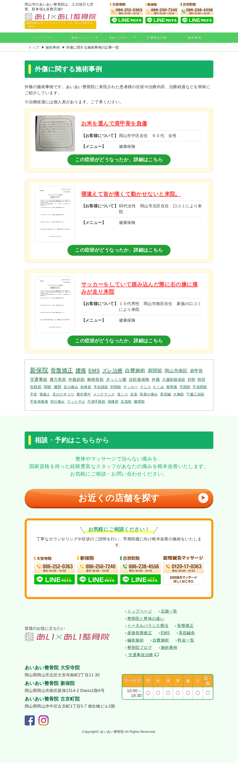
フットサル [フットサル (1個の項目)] (76, 402)
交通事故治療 (156, 38)
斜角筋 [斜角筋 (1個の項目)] (86, 387)
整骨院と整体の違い (146, 618)
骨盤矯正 (185, 625)
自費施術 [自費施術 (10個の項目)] (135, 370)
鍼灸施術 (135, 640)
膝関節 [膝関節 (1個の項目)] (139, 402)
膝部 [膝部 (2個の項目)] (58, 387)
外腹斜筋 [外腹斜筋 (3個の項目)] (76, 379)
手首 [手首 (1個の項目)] (33, 394)
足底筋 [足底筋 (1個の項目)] (126, 402)
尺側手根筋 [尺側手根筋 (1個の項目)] (96, 402)
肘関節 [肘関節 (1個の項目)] (115, 387)
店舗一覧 (169, 611)
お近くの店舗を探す (142, 498)
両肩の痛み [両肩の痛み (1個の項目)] (149, 394)
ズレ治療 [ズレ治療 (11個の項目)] (112, 370)
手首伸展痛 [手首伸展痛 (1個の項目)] (39, 402)
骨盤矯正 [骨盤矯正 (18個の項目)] (62, 370)
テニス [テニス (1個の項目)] (145, 387)
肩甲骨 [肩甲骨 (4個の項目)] (196, 370)
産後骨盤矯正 (139, 633)
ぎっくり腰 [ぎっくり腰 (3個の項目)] (116, 379)
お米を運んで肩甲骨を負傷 (114, 123)
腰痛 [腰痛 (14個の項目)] (80, 370)
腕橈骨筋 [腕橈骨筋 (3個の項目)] (95, 379)
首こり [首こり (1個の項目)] (122, 394)
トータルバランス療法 (148, 625)
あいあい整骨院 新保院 (50, 683)
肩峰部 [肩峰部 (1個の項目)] (113, 402)
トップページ (44, 38)
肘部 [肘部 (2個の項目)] (191, 379)
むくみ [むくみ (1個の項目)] (158, 387)
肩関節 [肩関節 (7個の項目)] (155, 370)
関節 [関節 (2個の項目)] (48, 387)
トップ (33, 47)
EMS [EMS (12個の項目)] (94, 370)
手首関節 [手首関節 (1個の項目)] (199, 387)
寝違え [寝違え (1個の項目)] (44, 394)
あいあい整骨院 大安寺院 (52, 667)
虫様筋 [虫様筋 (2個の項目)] (36, 387)
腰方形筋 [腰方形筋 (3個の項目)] (58, 379)
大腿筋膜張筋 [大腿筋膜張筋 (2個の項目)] (173, 379)
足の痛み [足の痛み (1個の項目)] (71, 387)
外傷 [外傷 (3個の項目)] (156, 379)
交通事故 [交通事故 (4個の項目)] (39, 379)
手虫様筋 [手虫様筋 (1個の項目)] (101, 387)
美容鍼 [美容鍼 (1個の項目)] (165, 394)
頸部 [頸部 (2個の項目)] (201, 379)
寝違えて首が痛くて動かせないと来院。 (131, 194)
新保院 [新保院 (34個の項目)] (39, 370)
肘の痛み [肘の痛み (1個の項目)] (57, 402)
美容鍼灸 (187, 633)
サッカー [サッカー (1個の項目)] (130, 387)
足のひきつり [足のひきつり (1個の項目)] (63, 394)
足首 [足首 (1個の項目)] (134, 394)
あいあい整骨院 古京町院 (52, 699)
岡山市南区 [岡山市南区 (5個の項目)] (176, 370)
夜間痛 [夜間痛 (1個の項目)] (171, 387)
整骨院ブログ (139, 647)
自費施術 (160, 640)
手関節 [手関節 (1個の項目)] (184, 387)
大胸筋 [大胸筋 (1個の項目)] (178, 394)
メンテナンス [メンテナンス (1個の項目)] (104, 394)
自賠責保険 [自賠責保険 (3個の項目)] (139, 379)
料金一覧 (186, 640)
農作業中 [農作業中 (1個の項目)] (83, 394)
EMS (165, 633)
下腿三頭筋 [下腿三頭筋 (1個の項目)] (195, 394)
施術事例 (194, 38)
